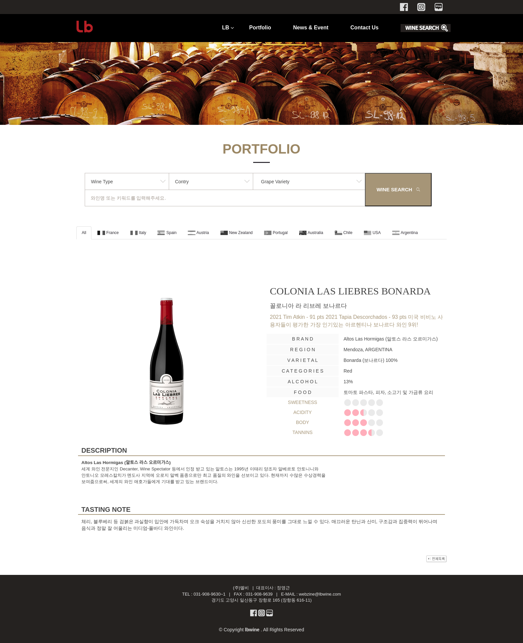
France (108, 232)
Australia (311, 232)
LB (225, 27)
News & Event (311, 27)
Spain (166, 232)
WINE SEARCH (398, 189)
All (84, 232)
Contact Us (365, 27)
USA (372, 232)
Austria (198, 232)
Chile (344, 232)
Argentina (405, 232)
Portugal (276, 232)
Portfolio (260, 27)
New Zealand (236, 232)
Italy (138, 232)
